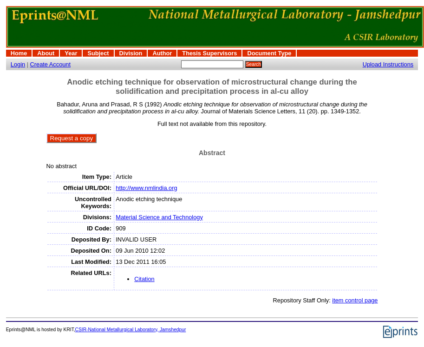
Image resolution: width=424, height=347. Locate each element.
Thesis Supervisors (209, 53)
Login (18, 64)
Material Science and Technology (159, 217)
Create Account (50, 64)
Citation (144, 278)
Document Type (269, 53)
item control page (355, 300)
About (45, 53)
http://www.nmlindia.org (146, 187)
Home (19, 53)
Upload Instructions (388, 64)
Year (71, 53)
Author (162, 53)
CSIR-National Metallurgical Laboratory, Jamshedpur (130, 329)
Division (131, 53)
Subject (98, 53)
